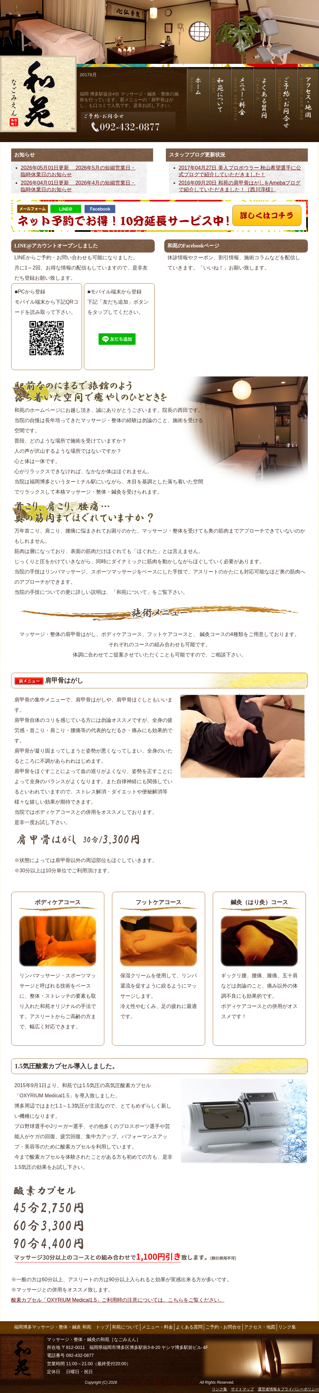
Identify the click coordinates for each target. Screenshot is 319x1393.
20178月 (88, 74)
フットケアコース (159, 902)
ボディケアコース (58, 902)
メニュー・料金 (157, 1326)
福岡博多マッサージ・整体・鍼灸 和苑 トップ (61, 1326)
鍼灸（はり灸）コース (259, 902)
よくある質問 (189, 1326)
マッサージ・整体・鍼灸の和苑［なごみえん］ (158, 1382)
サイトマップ (242, 1389)
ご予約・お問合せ (223, 1326)
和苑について (125, 1326)
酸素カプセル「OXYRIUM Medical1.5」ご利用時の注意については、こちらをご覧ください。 (118, 1300)
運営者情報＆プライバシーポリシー (288, 1389)
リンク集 (287, 1326)
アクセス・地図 (259, 1326)
